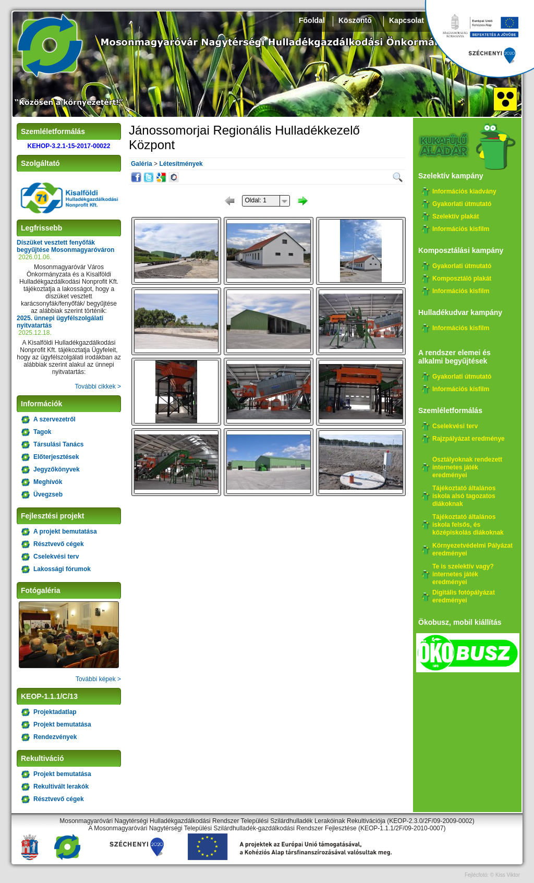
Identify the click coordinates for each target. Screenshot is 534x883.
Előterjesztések (56, 457)
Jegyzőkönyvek (56, 469)
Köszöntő (355, 20)
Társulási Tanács (58, 444)
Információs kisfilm (460, 229)
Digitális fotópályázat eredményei (463, 596)
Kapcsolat (406, 20)
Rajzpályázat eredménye (468, 438)
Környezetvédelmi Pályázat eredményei (472, 549)
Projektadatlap (55, 712)
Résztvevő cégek (58, 544)
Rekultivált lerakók (61, 786)
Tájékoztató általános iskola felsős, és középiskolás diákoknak (468, 524)
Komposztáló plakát (461, 278)
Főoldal (312, 20)
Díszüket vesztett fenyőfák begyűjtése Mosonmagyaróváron (65, 246)
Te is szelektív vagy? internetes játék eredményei (463, 574)
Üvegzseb (48, 494)
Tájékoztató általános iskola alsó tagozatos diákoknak (463, 496)
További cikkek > (98, 386)
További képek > (98, 679)
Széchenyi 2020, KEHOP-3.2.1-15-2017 (479, 39)
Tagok (42, 432)
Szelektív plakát (455, 216)
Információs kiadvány (464, 191)
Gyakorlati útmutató (461, 204)
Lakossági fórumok (62, 569)
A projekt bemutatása (65, 531)
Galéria (141, 163)
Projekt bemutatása (62, 724)
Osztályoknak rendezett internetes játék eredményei (467, 467)
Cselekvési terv (56, 556)
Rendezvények (55, 737)
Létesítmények (180, 163)
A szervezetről (54, 419)
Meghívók (47, 482)
